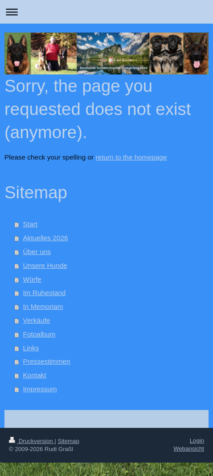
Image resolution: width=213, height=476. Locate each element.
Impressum (40, 389)
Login (197, 440)
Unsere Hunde (45, 265)
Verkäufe (36, 320)
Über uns (37, 251)
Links (31, 348)
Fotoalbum (39, 334)
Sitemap (68, 441)
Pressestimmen (46, 361)
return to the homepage (131, 157)
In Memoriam (43, 306)
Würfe (32, 279)
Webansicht (188, 448)
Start (30, 224)
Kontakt (34, 375)
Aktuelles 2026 (45, 238)
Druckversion (31, 441)
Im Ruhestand (44, 292)
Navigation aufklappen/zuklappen (106, 11)
